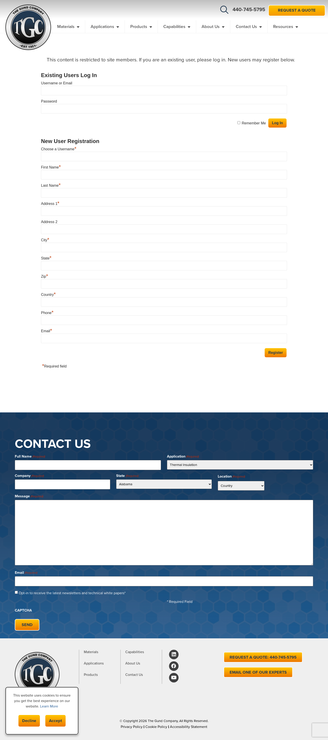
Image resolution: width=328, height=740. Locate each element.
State (46, 258)
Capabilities (176, 26)
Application (183, 456)
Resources (285, 26)
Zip (44, 276)
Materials (68, 26)
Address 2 (49, 222)
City (45, 240)
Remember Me (254, 123)
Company (29, 475)
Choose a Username (58, 149)
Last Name (51, 185)
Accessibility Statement (188, 724)
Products (141, 26)
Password (49, 101)
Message (29, 496)
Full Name (30, 456)
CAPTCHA (23, 609)
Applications (105, 26)
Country (48, 295)
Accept (55, 721)
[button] (224, 10)
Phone (47, 313)
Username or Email (56, 83)
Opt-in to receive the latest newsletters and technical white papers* (72, 592)
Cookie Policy (156, 724)
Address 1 (50, 204)
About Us (213, 26)
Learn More (49, 706)
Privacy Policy (132, 724)
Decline (29, 721)
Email (46, 331)
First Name (51, 167)
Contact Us (249, 26)
